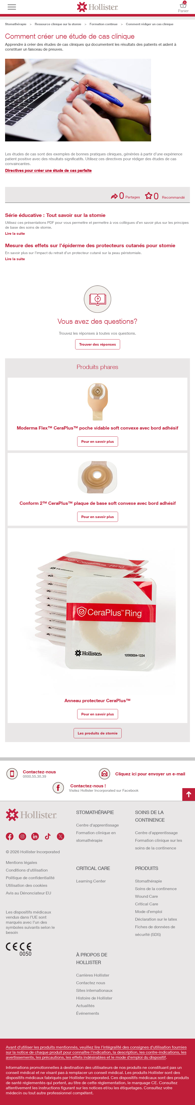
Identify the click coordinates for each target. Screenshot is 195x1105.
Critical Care (146, 903)
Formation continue (104, 24)
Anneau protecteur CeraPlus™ (97, 700)
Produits (146, 868)
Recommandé (165, 195)
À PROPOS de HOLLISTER (91, 958)
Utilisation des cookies (26, 885)
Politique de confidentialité (30, 877)
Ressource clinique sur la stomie (58, 24)
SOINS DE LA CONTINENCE (150, 816)
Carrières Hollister (92, 975)
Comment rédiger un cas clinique (149, 24)
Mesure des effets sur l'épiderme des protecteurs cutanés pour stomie (90, 245)
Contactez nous (90, 982)
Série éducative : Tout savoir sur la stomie (55, 215)
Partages (125, 195)
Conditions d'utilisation (27, 869)
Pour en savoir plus (97, 441)
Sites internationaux (94, 990)
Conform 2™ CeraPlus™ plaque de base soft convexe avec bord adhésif (98, 503)
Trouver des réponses (97, 344)
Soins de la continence (156, 888)
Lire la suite (15, 233)
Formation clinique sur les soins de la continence (158, 844)
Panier (183, 7)
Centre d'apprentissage (97, 824)
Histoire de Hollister (94, 997)
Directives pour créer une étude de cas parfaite (48, 170)
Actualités (85, 1005)
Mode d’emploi (148, 911)
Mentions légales (21, 862)
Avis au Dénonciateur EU (28, 892)
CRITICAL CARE (93, 868)
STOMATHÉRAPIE (95, 812)
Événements (87, 1013)
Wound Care (146, 896)
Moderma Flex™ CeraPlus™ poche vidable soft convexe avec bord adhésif (97, 428)
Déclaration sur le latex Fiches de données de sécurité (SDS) (156, 927)
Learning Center (91, 880)
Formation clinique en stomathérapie (96, 836)
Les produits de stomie (98, 733)
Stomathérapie (15, 24)
